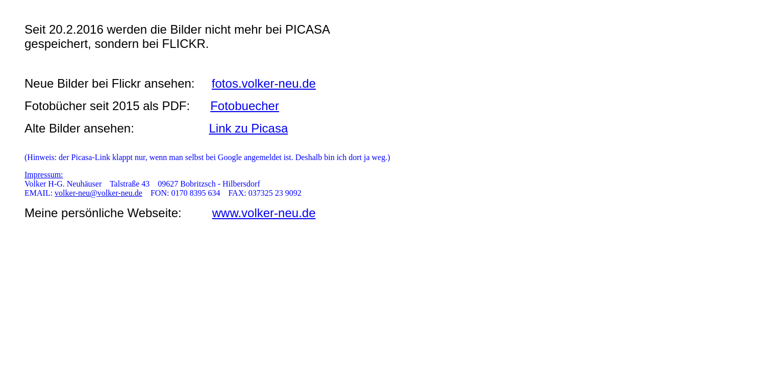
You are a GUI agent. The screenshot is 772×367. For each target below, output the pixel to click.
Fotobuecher (244, 106)
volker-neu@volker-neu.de (98, 193)
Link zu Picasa (248, 128)
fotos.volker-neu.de (264, 83)
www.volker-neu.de (264, 213)
